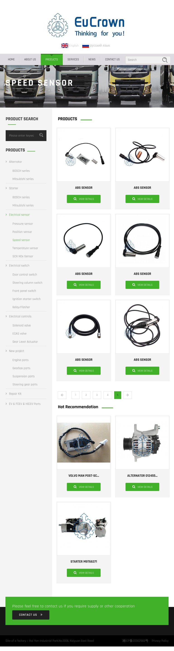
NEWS (92, 59)
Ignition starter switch (26, 299)
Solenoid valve (21, 325)
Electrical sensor (18, 215)
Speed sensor (21, 240)
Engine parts (20, 360)
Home (11, 59)
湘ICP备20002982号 (135, 641)
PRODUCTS (52, 59)
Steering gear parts (24, 384)
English (70, 46)
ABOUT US (30, 59)
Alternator (14, 162)
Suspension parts (23, 376)
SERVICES (73, 59)
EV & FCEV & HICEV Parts (23, 404)
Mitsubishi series (23, 179)
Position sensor (22, 232)
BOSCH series (21, 171)
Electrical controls (18, 316)
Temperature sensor (25, 248)
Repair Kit (14, 394)
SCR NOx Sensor (22, 256)
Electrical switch (17, 266)
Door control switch (24, 275)
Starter (12, 188)
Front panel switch (24, 291)
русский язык (96, 46)
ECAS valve (19, 334)
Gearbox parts (21, 368)
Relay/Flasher (21, 307)
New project (15, 351)
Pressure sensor (22, 224)
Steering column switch (27, 283)
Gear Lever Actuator (25, 342)
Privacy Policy (160, 641)
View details (84, 199)
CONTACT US (112, 59)
